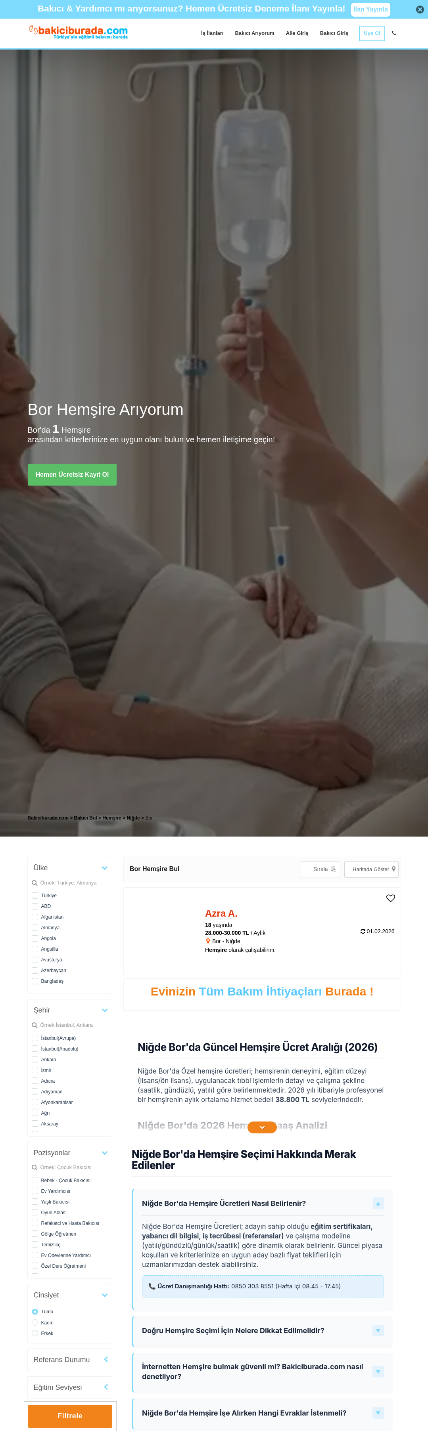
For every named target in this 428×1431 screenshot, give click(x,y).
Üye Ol (372, 33)
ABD (46, 906)
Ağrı (45, 1113)
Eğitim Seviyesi (58, 1387)
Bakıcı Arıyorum (254, 33)
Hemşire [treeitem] (112, 818)
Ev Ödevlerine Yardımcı (66, 1255)
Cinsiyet (46, 1295)
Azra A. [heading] (221, 913)
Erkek (47, 1333)
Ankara (48, 1059)
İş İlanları (212, 33)
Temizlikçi (51, 1245)
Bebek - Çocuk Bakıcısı (66, 1180)
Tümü (47, 1311)
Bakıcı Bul (85, 818)
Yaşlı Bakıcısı (55, 1202)
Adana (48, 1081)
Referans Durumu (62, 1360)
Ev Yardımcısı (56, 1191)
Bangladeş (52, 981)
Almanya (50, 927)
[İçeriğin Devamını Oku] (262, 1127)
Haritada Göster (374, 868)
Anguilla (49, 949)
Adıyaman (52, 1092)
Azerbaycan (53, 970)
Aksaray (49, 1124)
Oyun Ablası (54, 1212)
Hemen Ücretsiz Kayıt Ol (72, 474)
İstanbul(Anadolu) (60, 1049)
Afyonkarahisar (57, 1102)
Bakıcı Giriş (334, 33)
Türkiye (49, 895)
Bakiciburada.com (48, 818)
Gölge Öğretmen (59, 1234)
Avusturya (51, 960)
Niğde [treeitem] (134, 818)
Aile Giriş (297, 33)
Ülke (41, 868)
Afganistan (52, 917)
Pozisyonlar (52, 1153)
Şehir (42, 1010)
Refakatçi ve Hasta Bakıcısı (70, 1223)
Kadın (47, 1323)
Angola (48, 938)
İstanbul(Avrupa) (58, 1038)
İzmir (46, 1070)
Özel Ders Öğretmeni (63, 1266)
